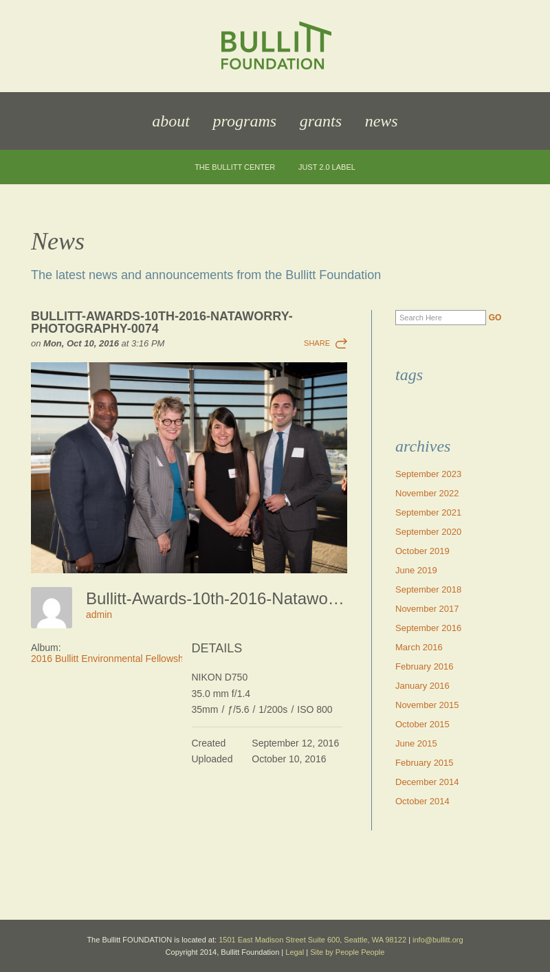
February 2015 (424, 763)
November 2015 (427, 705)
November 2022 (427, 493)
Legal (294, 952)
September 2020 (428, 532)
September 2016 (428, 628)
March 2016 (419, 647)
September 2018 (428, 589)
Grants (321, 121)
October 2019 (422, 551)
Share (317, 343)
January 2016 (422, 686)
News (381, 121)
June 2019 (416, 570)
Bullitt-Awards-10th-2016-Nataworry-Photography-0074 (162, 322)
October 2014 (422, 801)
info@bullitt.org (437, 940)
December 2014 (427, 782)
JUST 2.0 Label (326, 167)
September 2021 (428, 512)
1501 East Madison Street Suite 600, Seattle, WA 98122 (312, 940)
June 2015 (416, 743)
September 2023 (428, 474)
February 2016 (424, 666)
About (171, 121)
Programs (244, 121)
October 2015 (422, 724)
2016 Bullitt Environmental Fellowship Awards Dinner (143, 658)
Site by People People (347, 952)
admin (99, 614)
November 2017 (427, 609)
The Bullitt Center (235, 167)
